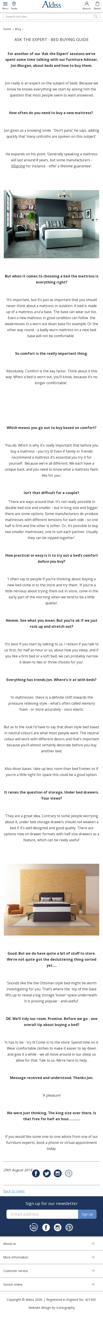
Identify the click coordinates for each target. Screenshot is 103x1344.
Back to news (14, 1191)
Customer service (15, 1271)
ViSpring (18, 166)
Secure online (12, 1284)
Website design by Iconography (51, 1307)
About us (9, 1243)
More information (15, 1257)
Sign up (87, 1214)
